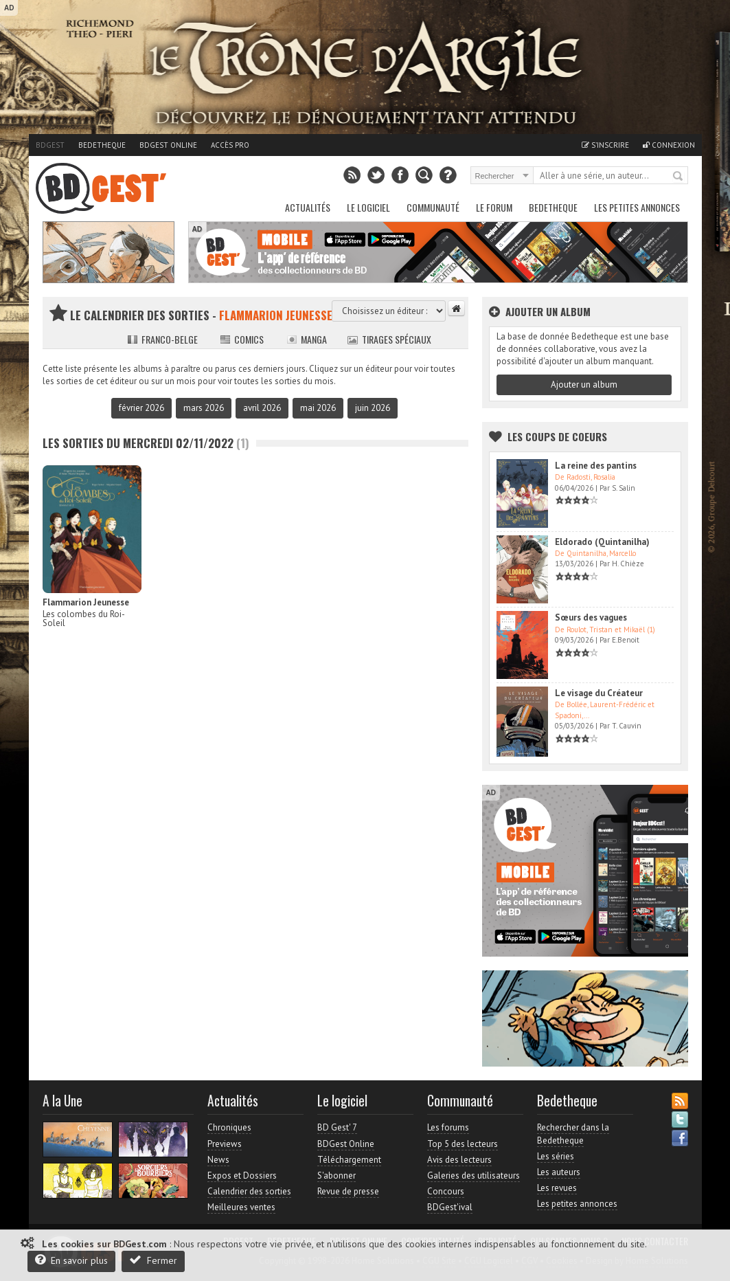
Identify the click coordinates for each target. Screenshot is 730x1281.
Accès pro (230, 145)
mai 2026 (318, 408)
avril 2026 (262, 408)
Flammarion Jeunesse (86, 602)
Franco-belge (162, 339)
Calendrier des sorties (249, 1191)
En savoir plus (71, 1260)
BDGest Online (168, 145)
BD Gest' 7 (337, 1127)
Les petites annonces (637, 207)
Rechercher (678, 176)
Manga (306, 339)
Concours (445, 1191)
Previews (224, 1144)
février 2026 (141, 408)
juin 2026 (372, 408)
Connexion (669, 145)
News (218, 1160)
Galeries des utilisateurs (473, 1175)
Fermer (153, 1260)
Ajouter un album (584, 384)
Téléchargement (349, 1160)
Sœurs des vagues (591, 617)
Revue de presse (348, 1191)
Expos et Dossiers (242, 1175)
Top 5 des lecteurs (462, 1144)
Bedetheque (102, 145)
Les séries (555, 1156)
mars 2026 (203, 408)
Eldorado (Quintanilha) (602, 542)
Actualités (307, 207)
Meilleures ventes (241, 1207)
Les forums (448, 1127)
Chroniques (229, 1127)
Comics (242, 339)
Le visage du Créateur (599, 693)
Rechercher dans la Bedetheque (573, 1134)
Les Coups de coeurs (557, 436)
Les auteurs (558, 1172)
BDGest (50, 145)
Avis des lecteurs (459, 1160)
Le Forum (494, 207)
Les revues (557, 1188)
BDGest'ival (449, 1207)
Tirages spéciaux (389, 339)
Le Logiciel (368, 207)
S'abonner (336, 1175)
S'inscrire (605, 145)
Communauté (433, 207)
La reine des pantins (596, 465)
